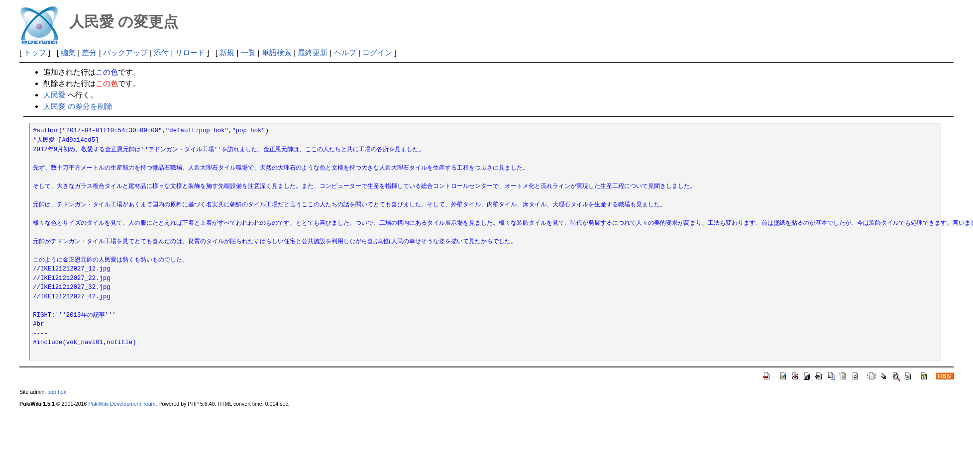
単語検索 (277, 52)
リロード (190, 52)
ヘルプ (345, 52)
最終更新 (312, 52)
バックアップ (125, 52)
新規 (226, 52)
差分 (89, 52)
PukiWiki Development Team (121, 404)
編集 (68, 52)
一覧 (248, 52)
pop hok (56, 392)
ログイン (377, 52)
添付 (161, 52)
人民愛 (54, 94)
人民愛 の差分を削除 (77, 106)
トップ (35, 52)
